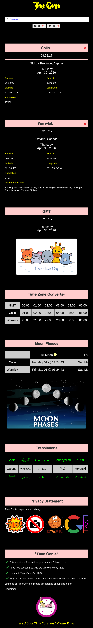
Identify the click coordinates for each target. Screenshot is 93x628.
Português (63, 477)
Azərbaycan (42, 460)
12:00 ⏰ (39, 26)
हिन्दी (62, 469)
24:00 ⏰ (54, 26)
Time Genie (46, 6)
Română (80, 477)
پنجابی (25, 477)
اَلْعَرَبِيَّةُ (25, 460)
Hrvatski (80, 468)
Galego (11, 468)
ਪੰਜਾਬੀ (11, 477)
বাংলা (80, 459)
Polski (43, 477)
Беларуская (62, 460)
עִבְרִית (42, 468)
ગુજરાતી (25, 468)
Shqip (12, 460)
